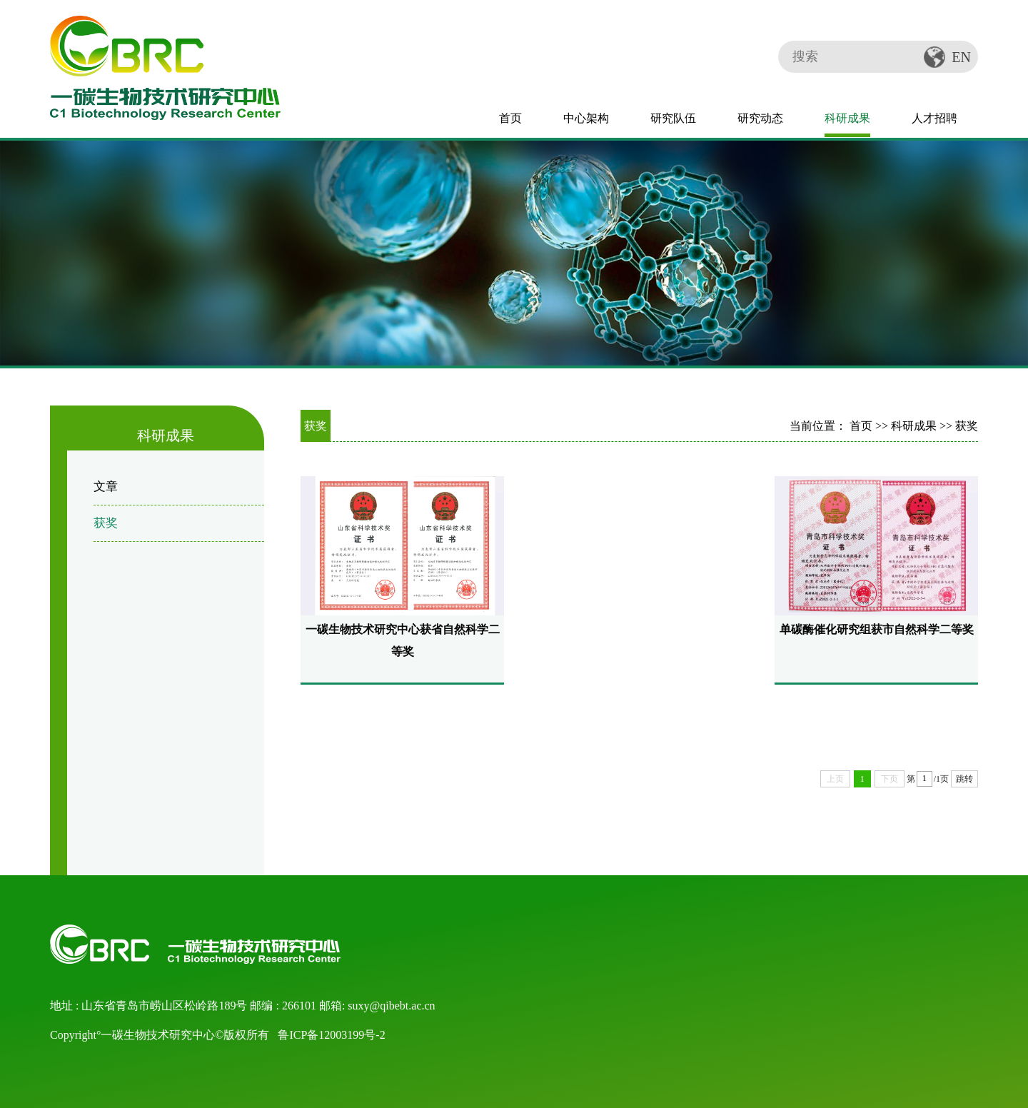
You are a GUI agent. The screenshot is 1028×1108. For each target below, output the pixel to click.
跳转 (964, 779)
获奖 (106, 523)
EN (961, 57)
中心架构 (586, 118)
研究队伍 (673, 118)
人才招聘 (934, 118)
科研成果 (847, 118)
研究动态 (760, 118)
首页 (510, 118)
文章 (106, 486)
